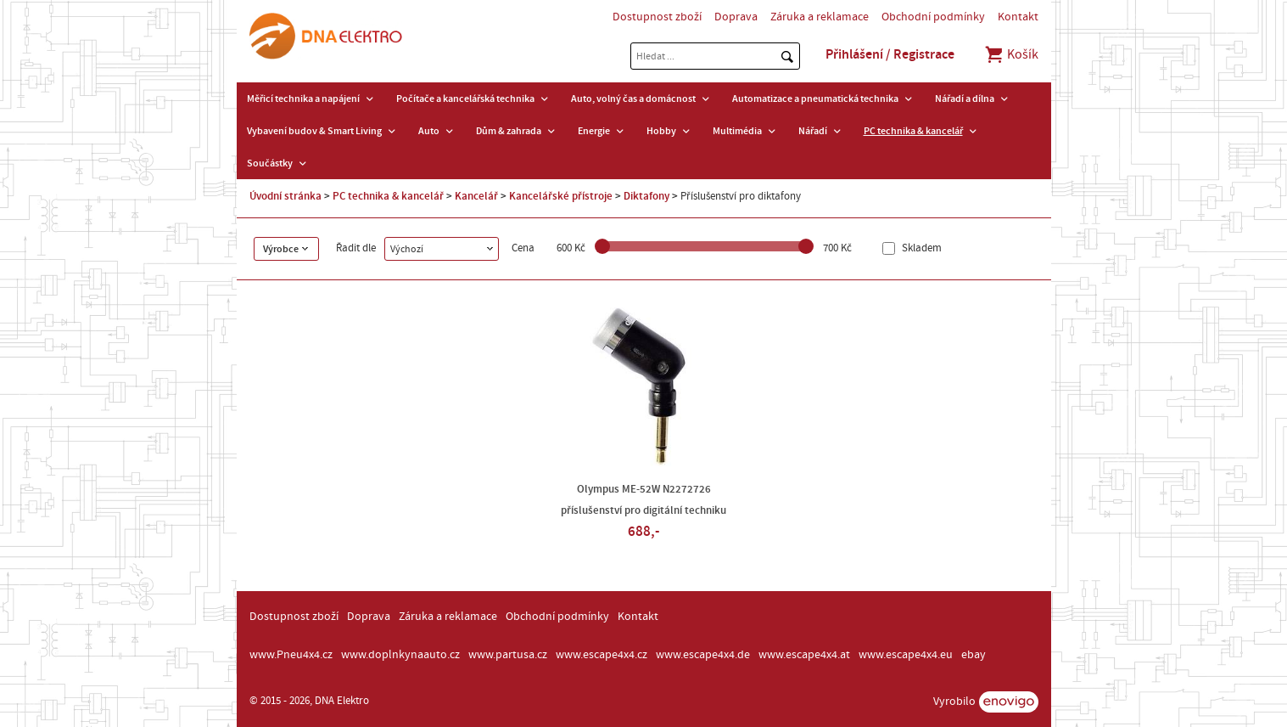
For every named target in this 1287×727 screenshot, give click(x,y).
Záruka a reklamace (819, 17)
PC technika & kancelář (913, 131)
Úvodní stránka (285, 196)
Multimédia (737, 131)
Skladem (920, 248)
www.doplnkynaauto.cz (400, 655)
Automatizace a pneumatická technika (815, 98)
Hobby (661, 131)
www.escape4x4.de (703, 655)
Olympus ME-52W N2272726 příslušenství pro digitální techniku (643, 499)
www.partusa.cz (507, 655)
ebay (973, 655)
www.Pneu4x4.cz (291, 655)
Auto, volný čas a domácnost (633, 98)
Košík (1010, 54)
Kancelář (476, 196)
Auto (428, 131)
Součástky (270, 163)
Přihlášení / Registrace (889, 54)
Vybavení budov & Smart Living (314, 131)
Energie (594, 131)
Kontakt (1018, 17)
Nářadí (812, 131)
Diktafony (646, 196)
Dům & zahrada (508, 131)
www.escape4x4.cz (601, 655)
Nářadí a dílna (964, 98)
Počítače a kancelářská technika (465, 98)
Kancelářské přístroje (561, 196)
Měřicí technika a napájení (303, 98)
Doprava (736, 17)
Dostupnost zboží (657, 17)
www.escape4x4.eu (906, 655)
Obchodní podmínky (933, 17)
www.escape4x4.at (804, 655)
